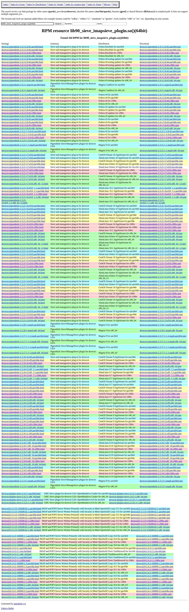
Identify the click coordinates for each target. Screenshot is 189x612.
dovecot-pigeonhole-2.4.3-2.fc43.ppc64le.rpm (160, 74)
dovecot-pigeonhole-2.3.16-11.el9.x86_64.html (23, 440)
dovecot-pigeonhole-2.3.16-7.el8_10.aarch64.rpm (162, 443)
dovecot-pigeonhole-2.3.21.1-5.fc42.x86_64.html (24, 140)
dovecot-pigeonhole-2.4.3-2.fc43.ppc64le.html (22, 74)
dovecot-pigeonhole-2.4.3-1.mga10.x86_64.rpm (161, 90)
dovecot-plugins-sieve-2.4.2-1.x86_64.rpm (128, 496)
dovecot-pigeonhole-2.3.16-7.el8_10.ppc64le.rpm (162, 446)
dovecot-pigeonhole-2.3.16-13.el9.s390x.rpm (160, 424)
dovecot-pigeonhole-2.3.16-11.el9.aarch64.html (23, 430)
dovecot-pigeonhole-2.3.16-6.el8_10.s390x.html (23, 461)
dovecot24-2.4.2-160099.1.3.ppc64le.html (20, 566)
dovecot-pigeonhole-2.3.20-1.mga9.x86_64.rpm (161, 330)
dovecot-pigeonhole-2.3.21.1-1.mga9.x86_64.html (24, 150)
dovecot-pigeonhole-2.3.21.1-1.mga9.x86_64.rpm (162, 150)
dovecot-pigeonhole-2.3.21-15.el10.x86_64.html (23, 269)
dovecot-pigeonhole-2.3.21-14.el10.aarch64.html (23, 281)
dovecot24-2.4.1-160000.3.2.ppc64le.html (20, 591)
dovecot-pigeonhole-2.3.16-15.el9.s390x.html (22, 394)
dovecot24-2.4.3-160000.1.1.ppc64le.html (20, 539)
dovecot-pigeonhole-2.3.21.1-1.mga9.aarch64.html (24, 145)
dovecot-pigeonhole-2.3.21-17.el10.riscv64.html (23, 167)
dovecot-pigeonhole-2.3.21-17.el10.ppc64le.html (23, 161)
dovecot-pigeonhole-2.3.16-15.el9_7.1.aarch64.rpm (163, 369)
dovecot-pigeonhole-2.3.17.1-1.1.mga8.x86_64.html (25, 353)
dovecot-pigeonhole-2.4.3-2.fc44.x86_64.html (22, 68)
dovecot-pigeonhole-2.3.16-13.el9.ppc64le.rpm (161, 421)
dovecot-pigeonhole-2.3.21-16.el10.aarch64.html (23, 206)
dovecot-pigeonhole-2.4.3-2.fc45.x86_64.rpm (160, 56)
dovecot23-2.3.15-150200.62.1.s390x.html (21, 521)
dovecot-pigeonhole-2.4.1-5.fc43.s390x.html (21, 125)
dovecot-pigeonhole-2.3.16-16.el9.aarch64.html (23, 357)
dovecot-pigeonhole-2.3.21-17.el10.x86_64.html (23, 176)
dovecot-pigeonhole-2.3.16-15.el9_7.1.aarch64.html (25, 369)
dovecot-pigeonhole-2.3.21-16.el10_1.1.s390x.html (24, 194)
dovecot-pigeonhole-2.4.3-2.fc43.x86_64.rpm (160, 80)
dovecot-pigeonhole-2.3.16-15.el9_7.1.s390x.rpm (162, 375)
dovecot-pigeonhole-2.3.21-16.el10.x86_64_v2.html (25, 244)
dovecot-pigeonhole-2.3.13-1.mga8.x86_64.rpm (161, 486)
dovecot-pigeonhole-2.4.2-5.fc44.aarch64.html (22, 94)
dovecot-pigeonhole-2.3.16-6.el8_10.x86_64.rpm (162, 464)
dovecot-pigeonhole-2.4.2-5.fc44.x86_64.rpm (160, 104)
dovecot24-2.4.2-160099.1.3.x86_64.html (20, 572)
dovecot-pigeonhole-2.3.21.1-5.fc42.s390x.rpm (161, 137)
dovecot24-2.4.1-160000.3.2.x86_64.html (20, 597)
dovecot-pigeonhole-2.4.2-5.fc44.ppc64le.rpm (160, 98)
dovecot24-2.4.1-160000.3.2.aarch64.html (20, 588)
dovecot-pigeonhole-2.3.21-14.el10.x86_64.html (23, 299)
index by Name (94, 4)
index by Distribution (36, 4)
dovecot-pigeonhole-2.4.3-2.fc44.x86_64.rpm (160, 68)
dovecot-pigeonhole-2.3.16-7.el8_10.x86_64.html (24, 452)
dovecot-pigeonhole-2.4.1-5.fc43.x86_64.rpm (160, 128)
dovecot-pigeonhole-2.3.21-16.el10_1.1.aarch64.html (25, 188)
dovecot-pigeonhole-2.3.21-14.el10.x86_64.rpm (161, 299)
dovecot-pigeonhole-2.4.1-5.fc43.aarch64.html (22, 119)
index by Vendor (56, 4)
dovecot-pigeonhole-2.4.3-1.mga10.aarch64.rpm (161, 85)
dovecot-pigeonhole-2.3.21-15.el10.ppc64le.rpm (161, 257)
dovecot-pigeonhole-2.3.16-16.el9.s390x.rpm (160, 363)
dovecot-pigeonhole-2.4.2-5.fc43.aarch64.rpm (160, 107)
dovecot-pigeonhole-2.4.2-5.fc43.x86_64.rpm (160, 116)
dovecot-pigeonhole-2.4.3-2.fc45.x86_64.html (22, 56)
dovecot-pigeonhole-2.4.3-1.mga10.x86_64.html (23, 90)
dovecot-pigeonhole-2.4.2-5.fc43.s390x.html (21, 113)
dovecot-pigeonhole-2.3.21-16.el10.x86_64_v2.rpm (163, 244)
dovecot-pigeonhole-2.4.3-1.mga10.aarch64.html (23, 85)
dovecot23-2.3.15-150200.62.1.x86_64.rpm (150, 527)
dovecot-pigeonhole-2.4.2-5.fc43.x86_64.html (22, 116)
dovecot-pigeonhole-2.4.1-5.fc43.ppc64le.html (22, 122)
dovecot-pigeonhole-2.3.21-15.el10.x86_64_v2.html (25, 277)
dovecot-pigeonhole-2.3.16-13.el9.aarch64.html (23, 418)
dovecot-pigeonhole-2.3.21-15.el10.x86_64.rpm (161, 269)
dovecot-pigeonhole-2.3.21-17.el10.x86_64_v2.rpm (163, 183)
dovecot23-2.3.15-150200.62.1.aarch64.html (21, 508)
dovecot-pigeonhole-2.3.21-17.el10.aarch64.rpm (161, 155)
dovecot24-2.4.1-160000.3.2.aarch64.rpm (154, 588)
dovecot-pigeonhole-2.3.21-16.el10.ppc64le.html (23, 215)
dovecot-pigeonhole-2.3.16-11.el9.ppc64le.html (23, 433)
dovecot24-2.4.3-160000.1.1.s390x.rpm (153, 542)
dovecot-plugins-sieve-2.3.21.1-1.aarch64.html (22, 499)
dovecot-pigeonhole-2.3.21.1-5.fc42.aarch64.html (24, 131)
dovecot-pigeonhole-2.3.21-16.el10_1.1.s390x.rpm (162, 194)
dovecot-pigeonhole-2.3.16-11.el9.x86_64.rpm (160, 440)
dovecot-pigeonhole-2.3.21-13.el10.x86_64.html (23, 320)
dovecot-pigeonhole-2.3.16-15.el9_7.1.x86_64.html (25, 378)
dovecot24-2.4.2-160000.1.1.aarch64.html (20, 576)
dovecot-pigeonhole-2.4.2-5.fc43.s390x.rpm (159, 113)
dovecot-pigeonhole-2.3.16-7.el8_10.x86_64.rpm (162, 452)
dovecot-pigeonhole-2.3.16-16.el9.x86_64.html (23, 366)
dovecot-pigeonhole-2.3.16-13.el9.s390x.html (22, 424)
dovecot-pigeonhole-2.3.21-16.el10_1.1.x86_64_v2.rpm (152, 201)
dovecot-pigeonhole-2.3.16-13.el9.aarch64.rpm (161, 418)
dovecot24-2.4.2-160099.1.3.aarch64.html (20, 563)
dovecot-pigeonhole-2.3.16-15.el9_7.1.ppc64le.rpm (163, 372)
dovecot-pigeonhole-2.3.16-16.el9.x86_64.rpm (160, 366)
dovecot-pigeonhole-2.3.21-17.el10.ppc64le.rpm (161, 161)
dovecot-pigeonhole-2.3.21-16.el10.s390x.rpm (160, 224)
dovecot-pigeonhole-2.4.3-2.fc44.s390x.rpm (159, 65)
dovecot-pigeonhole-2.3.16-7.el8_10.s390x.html (23, 449)
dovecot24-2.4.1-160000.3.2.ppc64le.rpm (154, 591)
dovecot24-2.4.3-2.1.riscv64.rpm (150, 551)
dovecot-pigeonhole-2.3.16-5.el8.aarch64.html (22, 467)
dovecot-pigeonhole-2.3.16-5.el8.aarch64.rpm (160, 467)
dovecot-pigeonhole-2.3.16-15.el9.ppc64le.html (23, 388)
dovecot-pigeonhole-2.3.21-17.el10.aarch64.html (23, 155)
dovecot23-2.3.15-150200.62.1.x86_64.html (21, 527)
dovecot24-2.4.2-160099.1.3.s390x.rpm (153, 569)
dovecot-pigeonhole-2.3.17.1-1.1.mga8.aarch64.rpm (163, 347)
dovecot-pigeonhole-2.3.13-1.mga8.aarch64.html (23, 481)
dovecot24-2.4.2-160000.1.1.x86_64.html (20, 585)
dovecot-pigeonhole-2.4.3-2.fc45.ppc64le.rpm (160, 50)
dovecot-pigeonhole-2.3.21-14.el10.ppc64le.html (23, 287)
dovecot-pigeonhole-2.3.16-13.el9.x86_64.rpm (160, 427)
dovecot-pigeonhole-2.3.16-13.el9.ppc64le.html (23, 421)
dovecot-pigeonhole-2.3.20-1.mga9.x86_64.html (23, 330)
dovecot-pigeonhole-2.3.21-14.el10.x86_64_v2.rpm (163, 307)
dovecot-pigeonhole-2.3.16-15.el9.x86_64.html (23, 400)
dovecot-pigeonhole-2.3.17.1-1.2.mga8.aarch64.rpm (163, 336)
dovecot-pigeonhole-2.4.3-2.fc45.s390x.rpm (159, 53)
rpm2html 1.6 (20, 604)
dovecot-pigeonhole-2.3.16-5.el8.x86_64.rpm (160, 476)
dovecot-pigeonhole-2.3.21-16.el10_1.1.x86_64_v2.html (14, 201)
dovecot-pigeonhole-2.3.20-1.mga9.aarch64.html (23, 325)
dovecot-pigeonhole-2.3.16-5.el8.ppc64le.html (22, 470)
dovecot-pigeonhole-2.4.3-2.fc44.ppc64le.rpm (160, 62)
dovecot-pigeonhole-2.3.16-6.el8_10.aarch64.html (24, 455)
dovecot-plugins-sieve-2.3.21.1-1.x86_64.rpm (129, 503)
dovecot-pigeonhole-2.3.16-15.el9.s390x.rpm (160, 394)
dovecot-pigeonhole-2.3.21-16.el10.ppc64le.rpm (161, 215)
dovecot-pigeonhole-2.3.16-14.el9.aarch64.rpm (161, 406)
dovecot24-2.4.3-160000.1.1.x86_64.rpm (154, 545)
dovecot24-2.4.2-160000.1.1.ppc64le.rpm (154, 579)
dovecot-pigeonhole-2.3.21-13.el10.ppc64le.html (23, 314)
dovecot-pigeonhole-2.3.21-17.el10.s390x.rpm (160, 170)
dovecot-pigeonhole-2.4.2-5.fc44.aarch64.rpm (160, 94)
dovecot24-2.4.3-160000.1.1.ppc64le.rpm (154, 539)
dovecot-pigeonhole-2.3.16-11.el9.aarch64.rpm (161, 430)
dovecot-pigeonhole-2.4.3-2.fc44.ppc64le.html (22, 62)
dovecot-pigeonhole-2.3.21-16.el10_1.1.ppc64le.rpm (163, 191)
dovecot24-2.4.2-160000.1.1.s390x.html (19, 582)
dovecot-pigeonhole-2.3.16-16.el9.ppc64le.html (23, 360)
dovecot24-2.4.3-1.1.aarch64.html (17, 557)
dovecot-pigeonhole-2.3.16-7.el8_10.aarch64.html (24, 443)
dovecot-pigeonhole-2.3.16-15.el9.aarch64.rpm (161, 381)
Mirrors (107, 4)
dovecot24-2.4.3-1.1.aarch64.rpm (151, 557)
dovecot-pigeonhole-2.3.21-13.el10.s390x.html (22, 317)
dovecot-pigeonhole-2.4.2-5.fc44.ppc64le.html (22, 98)
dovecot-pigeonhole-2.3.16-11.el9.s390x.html (22, 437)
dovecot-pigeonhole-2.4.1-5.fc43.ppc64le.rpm (160, 122)
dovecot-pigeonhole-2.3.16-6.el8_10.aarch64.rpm (162, 455)
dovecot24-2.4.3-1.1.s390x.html (16, 560)
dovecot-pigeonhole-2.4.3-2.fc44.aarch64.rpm (160, 59)
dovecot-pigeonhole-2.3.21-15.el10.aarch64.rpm (161, 251)
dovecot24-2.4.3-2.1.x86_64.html (16, 554)
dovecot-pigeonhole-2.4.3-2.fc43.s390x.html (21, 77)
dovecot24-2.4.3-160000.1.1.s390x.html (19, 542)
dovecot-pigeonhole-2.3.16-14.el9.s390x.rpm (160, 412)
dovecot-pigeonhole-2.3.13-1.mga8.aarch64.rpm (161, 481)
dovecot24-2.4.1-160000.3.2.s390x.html (19, 594)
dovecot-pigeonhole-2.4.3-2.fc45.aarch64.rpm (160, 47)
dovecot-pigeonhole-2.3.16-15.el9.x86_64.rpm (160, 400)
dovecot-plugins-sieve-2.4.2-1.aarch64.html (21, 493)
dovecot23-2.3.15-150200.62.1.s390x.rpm (149, 521)
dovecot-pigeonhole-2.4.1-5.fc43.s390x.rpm (159, 125)
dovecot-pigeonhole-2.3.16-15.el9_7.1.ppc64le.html (25, 372)
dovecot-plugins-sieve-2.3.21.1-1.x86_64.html (22, 503)
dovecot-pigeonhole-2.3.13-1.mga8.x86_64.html (23, 486)
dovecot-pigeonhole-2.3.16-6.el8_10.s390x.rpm (161, 461)
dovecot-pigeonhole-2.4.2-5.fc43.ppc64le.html (22, 110)
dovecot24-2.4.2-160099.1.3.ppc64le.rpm (154, 566)
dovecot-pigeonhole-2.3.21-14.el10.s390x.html (22, 293)
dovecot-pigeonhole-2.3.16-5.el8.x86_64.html (22, 476)
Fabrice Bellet (7, 608)
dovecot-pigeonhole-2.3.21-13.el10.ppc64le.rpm (161, 314)
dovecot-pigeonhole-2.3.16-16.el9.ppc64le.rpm (161, 360)
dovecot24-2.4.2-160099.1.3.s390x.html (19, 569)
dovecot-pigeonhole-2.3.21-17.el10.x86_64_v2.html (25, 183)
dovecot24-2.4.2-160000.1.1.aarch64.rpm (154, 576)
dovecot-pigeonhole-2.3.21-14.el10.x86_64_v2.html (25, 307)
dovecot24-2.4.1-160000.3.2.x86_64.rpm (154, 597)
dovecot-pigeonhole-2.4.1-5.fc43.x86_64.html (22, 128)
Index (5, 4)
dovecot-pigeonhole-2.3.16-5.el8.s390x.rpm (159, 473)
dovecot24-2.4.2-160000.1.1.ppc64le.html (20, 579)
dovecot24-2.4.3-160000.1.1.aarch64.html (20, 536)
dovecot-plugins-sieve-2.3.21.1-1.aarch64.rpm (129, 499)
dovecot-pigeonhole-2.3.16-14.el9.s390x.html (22, 412)
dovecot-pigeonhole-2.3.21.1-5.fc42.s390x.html (23, 137)
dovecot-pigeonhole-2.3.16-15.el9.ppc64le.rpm (161, 388)
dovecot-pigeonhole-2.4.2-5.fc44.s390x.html (21, 101)
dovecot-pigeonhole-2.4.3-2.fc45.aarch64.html (22, 47)
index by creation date (75, 4)
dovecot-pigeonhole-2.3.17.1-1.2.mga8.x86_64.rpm (163, 341)
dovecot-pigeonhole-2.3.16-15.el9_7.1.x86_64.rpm (162, 378)
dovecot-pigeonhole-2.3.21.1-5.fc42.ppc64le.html (24, 134)
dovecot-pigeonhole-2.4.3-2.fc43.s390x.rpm (159, 77)
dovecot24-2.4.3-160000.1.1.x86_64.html (20, 545)
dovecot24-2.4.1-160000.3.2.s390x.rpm (153, 594)
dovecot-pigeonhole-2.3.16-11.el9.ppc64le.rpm (161, 433)
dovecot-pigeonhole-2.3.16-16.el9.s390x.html (22, 363)
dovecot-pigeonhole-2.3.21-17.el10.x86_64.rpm (161, 176)
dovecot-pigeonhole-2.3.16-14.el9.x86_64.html (23, 415)
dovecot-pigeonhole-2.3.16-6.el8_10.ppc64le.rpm (162, 458)
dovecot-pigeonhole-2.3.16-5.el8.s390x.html (21, 473)
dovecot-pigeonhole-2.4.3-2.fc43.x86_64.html (22, 80)
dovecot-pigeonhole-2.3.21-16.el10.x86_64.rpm (161, 233)
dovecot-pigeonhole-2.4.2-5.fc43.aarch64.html (22, 107)
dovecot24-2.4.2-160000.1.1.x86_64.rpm (154, 585)
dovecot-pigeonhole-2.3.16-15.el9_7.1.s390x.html (24, 375)
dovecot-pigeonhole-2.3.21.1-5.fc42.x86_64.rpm (161, 140)
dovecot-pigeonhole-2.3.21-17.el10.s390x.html (22, 170)
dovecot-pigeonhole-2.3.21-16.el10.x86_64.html (23, 233)
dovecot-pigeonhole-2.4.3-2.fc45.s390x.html (21, 53)
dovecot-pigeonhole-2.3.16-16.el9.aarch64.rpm (161, 357)
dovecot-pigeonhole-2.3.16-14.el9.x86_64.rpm (160, 415)
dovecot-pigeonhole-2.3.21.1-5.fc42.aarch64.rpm (162, 131)
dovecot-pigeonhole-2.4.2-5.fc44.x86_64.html (22, 104)
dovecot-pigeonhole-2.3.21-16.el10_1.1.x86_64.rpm (163, 197)
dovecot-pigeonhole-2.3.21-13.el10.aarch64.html (23, 311)
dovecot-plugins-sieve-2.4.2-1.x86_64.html (21, 496)
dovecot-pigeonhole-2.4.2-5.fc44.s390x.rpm (159, 101)
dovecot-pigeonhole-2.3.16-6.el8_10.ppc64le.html (24, 458)
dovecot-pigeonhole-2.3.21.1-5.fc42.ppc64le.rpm (162, 134)
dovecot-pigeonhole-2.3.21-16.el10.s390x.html (22, 224)
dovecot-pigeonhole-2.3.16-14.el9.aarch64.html (23, 406)
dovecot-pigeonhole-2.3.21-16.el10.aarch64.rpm (161, 206)
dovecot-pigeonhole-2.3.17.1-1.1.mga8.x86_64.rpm (163, 353)
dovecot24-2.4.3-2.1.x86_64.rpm (151, 554)
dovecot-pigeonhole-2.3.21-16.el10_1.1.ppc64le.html (25, 191)
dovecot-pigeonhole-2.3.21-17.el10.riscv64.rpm (161, 167)
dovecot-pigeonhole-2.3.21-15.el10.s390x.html (22, 263)
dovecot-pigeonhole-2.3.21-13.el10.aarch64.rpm (161, 311)
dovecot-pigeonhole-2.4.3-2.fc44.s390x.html (21, 65)
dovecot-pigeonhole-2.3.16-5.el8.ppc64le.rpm (160, 470)
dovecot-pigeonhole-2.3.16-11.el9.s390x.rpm (160, 437)
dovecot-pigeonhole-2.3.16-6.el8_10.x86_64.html (24, 464)
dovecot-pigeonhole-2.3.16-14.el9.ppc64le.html (23, 409)
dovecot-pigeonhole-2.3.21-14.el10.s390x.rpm (160, 293)
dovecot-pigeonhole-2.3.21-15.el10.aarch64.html (23, 251)
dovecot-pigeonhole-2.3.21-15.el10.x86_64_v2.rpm (163, 277)
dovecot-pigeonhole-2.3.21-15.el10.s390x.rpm (160, 263)
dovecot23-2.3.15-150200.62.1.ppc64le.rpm (150, 515)
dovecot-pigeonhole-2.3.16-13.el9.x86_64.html (23, 427)
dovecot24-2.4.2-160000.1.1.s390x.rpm (153, 582)
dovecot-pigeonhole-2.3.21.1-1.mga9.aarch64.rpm (162, 145)
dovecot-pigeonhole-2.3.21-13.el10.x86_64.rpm (161, 320)
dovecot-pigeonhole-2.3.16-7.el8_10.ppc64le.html (24, 446)
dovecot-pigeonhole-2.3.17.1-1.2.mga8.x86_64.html (25, 341)
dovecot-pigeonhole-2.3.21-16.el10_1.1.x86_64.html (25, 197)
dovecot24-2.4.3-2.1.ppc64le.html (17, 548)
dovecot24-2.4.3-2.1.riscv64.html (16, 551)
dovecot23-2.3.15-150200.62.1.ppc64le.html (21, 515)
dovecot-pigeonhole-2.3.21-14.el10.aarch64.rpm (161, 281)
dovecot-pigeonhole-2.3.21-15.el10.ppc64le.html (23, 257)
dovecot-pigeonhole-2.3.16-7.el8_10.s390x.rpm (161, 449)
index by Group (18, 4)
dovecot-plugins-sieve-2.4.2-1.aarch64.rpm (128, 493)
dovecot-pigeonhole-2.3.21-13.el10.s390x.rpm (160, 317)
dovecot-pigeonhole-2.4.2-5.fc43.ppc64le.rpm (160, 110)
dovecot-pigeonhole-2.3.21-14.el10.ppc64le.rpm (161, 287)
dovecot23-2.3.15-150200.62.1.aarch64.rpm (150, 508)
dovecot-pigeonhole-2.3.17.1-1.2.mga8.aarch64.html (25, 336)
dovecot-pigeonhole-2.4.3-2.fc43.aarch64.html (22, 71)
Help (115, 4)
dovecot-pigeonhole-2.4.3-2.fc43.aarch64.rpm (160, 71)
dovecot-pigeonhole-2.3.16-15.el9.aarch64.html (23, 381)
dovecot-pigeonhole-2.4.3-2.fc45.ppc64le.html (22, 50)
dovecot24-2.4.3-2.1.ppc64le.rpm (151, 548)
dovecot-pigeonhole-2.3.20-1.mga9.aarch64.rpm (161, 325)
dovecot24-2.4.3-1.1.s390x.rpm (150, 560)
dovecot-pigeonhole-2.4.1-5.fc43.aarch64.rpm (160, 119)
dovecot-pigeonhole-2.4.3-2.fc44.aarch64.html (22, 59)
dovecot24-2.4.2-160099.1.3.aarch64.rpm (154, 563)
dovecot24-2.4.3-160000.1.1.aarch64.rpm (154, 536)
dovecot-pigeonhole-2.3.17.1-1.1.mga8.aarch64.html (25, 347)
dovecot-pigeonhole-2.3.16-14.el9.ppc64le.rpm (161, 409)
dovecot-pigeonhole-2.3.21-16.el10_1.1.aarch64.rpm (163, 188)
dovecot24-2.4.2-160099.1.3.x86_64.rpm (154, 572)
